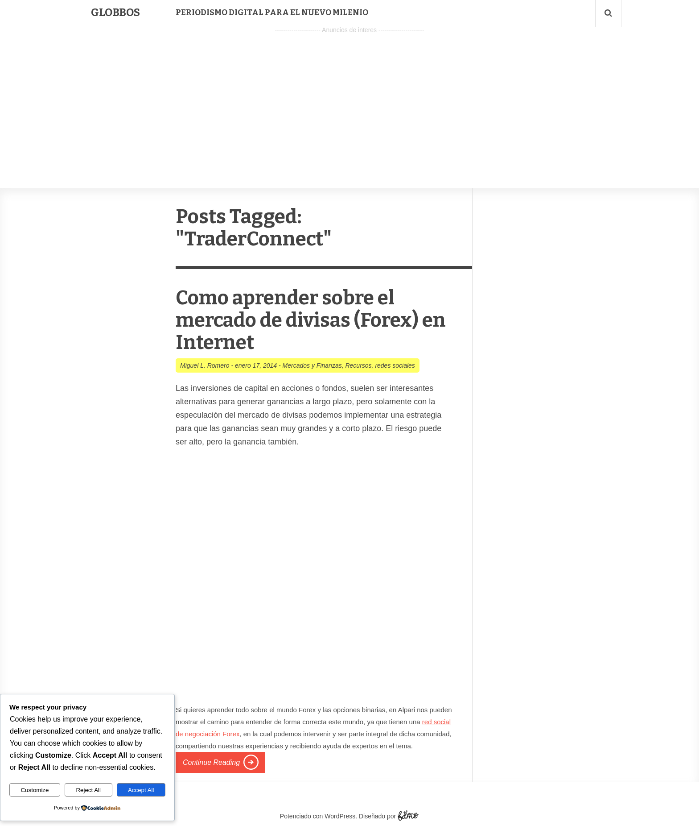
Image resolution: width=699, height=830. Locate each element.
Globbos (115, 12)
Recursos (358, 365)
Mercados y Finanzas (312, 365)
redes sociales (395, 365)
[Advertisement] (349, 98)
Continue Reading (211, 762)
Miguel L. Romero (205, 365)
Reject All (88, 790)
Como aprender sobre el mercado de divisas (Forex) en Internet (311, 320)
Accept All (141, 790)
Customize (35, 790)
